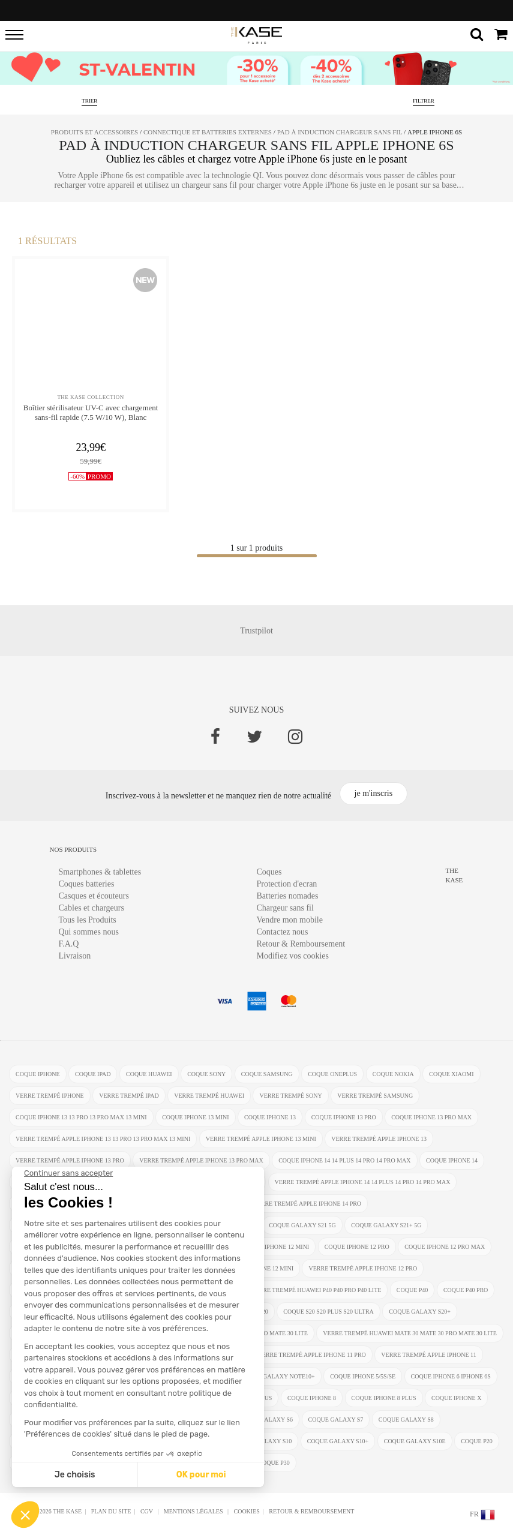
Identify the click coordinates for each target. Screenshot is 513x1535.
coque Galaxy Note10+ (278, 1376)
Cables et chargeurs (91, 907)
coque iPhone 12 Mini (275, 1246)
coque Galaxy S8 (406, 1419)
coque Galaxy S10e (415, 1441)
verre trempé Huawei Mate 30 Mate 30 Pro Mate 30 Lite (410, 1333)
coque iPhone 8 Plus (384, 1398)
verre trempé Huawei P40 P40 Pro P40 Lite (316, 1290)
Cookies (246, 1511)
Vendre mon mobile (290, 919)
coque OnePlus (332, 1074)
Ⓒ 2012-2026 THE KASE (50, 1511)
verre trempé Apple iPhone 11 (428, 1354)
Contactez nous (282, 931)
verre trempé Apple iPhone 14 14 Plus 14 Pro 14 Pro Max (363, 1182)
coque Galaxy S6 (265, 1419)
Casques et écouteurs (94, 895)
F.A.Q (69, 943)
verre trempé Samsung (375, 1095)
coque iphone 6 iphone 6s (451, 1376)
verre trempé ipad (128, 1095)
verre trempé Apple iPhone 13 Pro (70, 1160)
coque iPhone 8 (311, 1398)
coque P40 (412, 1290)
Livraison (75, 955)
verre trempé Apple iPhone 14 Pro (307, 1203)
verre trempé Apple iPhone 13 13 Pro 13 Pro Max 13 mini (103, 1139)
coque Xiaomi (451, 1074)
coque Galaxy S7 (336, 1419)
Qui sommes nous (89, 931)
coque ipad (92, 1074)
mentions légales (194, 1511)
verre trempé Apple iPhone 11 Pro (311, 1354)
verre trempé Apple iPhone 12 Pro (362, 1268)
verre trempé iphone (50, 1095)
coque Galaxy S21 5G (302, 1225)
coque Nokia (393, 1074)
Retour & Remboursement (301, 943)
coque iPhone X (456, 1398)
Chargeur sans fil (285, 907)
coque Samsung (267, 1074)
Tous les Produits (87, 919)
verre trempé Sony (290, 1095)
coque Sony (206, 1074)
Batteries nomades (288, 895)
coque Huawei (149, 1074)
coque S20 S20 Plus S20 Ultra (328, 1311)
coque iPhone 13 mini (195, 1117)
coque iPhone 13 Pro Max (431, 1117)
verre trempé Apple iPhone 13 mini (261, 1139)
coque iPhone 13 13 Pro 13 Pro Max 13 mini (81, 1117)
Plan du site (111, 1511)
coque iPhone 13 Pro (343, 1117)
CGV (147, 1511)
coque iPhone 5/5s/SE (362, 1376)
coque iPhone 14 (452, 1160)
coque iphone (38, 1074)
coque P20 (477, 1441)
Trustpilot (256, 630)
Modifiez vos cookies (293, 955)
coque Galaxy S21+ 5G (386, 1225)
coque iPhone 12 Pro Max (444, 1246)
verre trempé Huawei (209, 1095)
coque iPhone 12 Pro (357, 1246)
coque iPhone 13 (270, 1117)
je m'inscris (374, 793)
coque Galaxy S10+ (338, 1441)
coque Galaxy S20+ (420, 1311)
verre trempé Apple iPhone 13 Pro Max (201, 1160)
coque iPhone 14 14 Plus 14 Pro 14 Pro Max (344, 1160)
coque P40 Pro (465, 1290)
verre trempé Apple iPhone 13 (379, 1139)
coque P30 (274, 1462)
